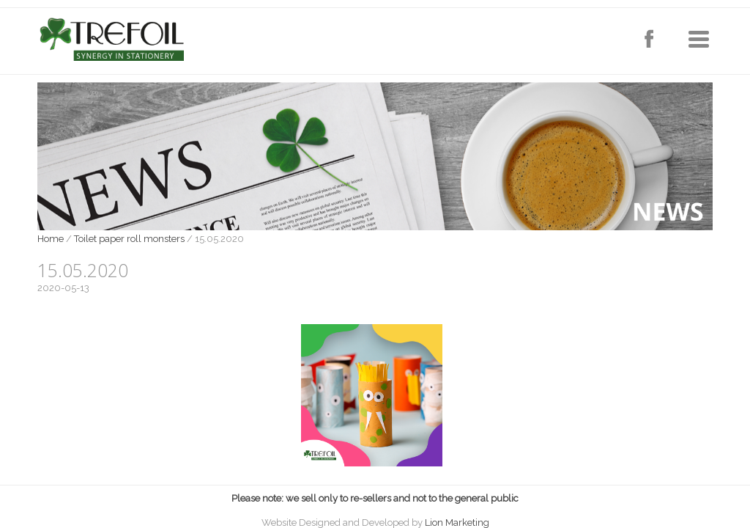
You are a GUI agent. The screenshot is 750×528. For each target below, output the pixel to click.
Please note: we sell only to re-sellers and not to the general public (375, 498)
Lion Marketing (457, 522)
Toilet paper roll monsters (129, 238)
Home (50, 238)
